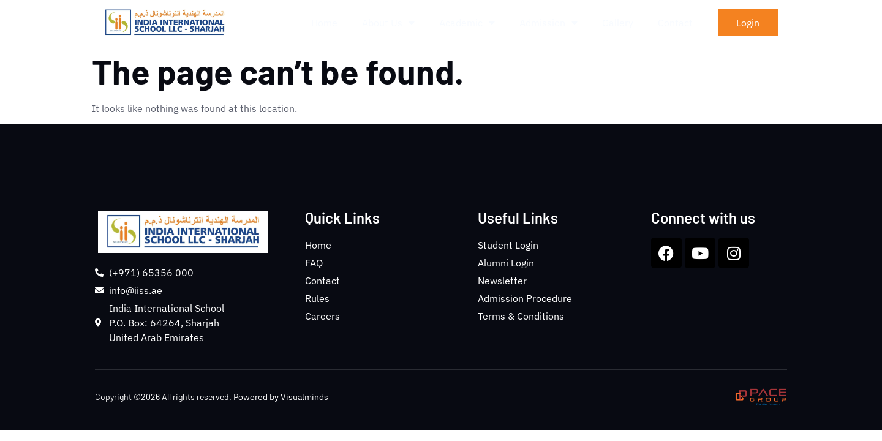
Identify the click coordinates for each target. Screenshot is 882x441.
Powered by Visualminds (280, 396)
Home (324, 23)
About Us (388, 23)
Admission (548, 23)
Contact (675, 23)
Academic (467, 23)
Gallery (617, 23)
